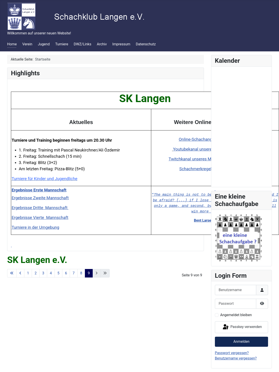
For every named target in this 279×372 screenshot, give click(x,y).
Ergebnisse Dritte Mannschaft (40, 207)
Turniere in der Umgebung (35, 227)
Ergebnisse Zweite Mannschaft (40, 197)
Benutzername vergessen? (236, 358)
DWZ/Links (82, 44)
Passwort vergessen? (232, 353)
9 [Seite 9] (89, 273)
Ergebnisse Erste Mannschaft (39, 190)
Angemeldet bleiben (236, 315)
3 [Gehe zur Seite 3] (43, 273)
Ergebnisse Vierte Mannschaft (40, 217)
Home (12, 44)
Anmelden (241, 341)
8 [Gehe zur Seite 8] (81, 273)
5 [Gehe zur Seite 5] (58, 273)
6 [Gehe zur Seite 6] (66, 273)
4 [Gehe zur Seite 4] (51, 273)
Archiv (102, 44)
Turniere (61, 44)
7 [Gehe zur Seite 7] (74, 273)
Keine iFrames (241, 126)
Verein (27, 44)
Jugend (44, 44)
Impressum (121, 44)
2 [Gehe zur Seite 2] (36, 273)
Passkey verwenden (242, 327)
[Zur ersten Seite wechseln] (12, 273)
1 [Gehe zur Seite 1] (28, 273)
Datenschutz (146, 44)
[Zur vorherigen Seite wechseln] (20, 273)
